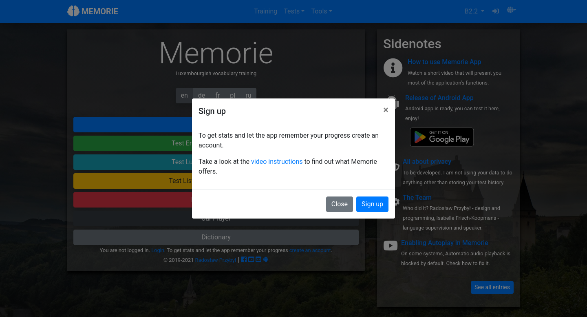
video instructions (276, 161)
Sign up (372, 204)
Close (339, 204)
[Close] (386, 109)
